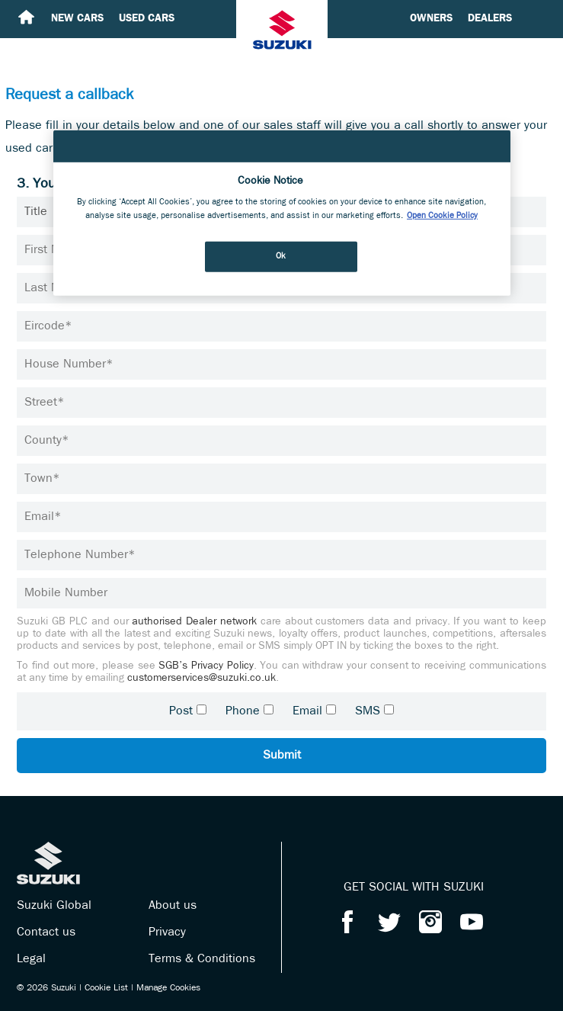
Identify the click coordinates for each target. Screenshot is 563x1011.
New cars (77, 18)
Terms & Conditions (202, 959)
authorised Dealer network (194, 621)
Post (181, 711)
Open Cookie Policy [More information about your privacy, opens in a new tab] (442, 215)
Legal (31, 959)
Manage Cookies (168, 988)
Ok (281, 255)
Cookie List (106, 988)
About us (173, 906)
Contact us (46, 932)
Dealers (490, 18)
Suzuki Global (54, 906)
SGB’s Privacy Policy (205, 666)
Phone (243, 711)
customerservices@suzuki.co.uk (201, 678)
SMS (367, 711)
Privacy (167, 932)
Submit (282, 755)
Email (307, 711)
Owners (431, 18)
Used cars (146, 18)
